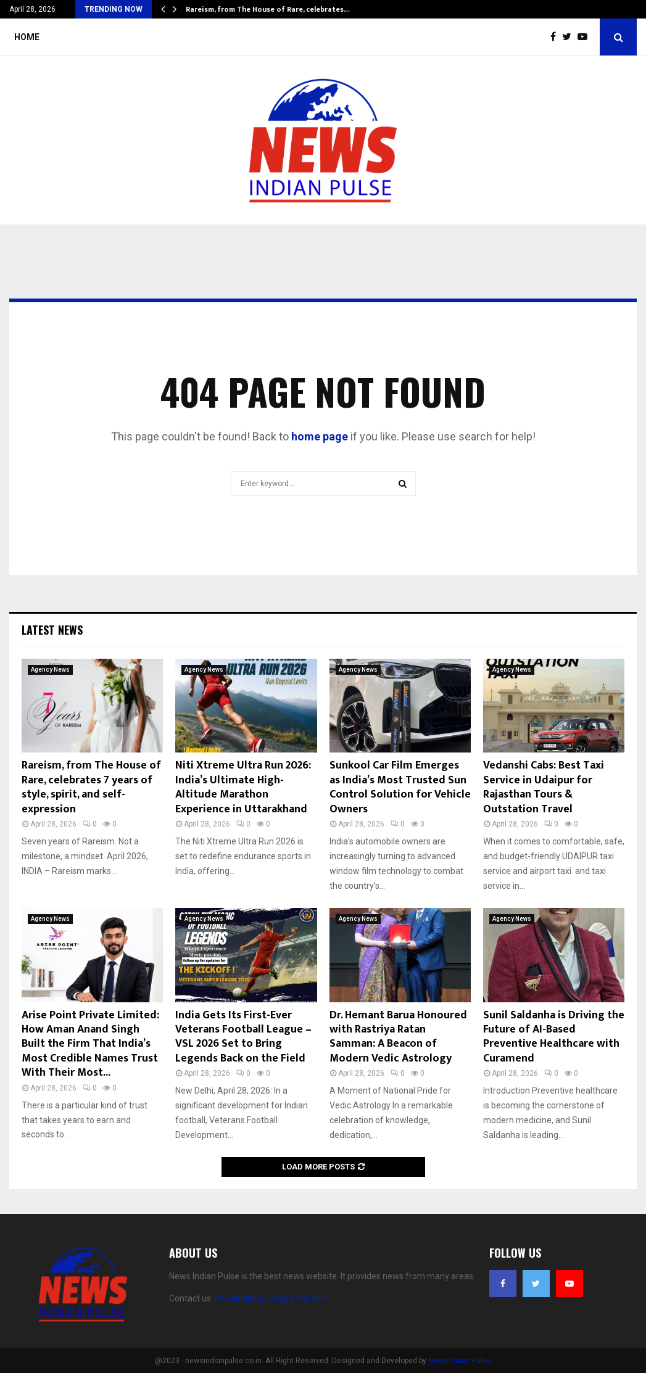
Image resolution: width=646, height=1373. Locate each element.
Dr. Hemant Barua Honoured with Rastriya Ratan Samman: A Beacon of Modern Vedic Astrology (398, 1037)
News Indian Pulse (459, 1360)
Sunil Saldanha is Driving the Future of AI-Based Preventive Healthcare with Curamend (553, 1037)
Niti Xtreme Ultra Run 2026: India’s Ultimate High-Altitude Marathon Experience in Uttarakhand (243, 787)
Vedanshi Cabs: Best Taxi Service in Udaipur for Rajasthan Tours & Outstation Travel (543, 787)
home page (319, 436)
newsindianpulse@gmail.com (272, 1298)
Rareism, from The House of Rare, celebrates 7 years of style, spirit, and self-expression (91, 787)
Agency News (50, 669)
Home (26, 37)
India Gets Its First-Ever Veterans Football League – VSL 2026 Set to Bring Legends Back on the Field (243, 1037)
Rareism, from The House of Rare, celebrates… (268, 9)
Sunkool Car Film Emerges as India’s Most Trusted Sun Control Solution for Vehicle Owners (400, 787)
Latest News (52, 630)
